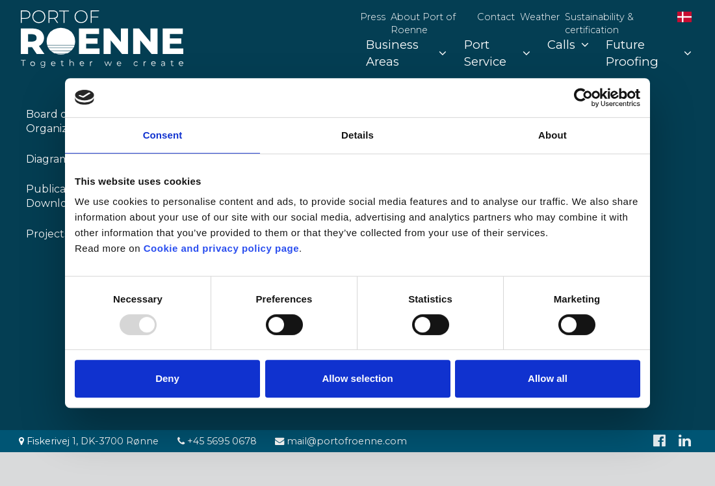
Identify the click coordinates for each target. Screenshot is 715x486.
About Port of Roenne (423, 23)
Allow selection (357, 378)
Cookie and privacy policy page (221, 248)
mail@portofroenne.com (341, 441)
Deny (167, 378)
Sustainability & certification (599, 23)
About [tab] (552, 135)
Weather (540, 17)
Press (372, 17)
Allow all (547, 378)
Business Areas (406, 53)
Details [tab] (357, 135)
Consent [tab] (163, 135)
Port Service (497, 53)
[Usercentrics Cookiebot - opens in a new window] (583, 97)
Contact (496, 17)
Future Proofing (649, 53)
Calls (568, 44)
